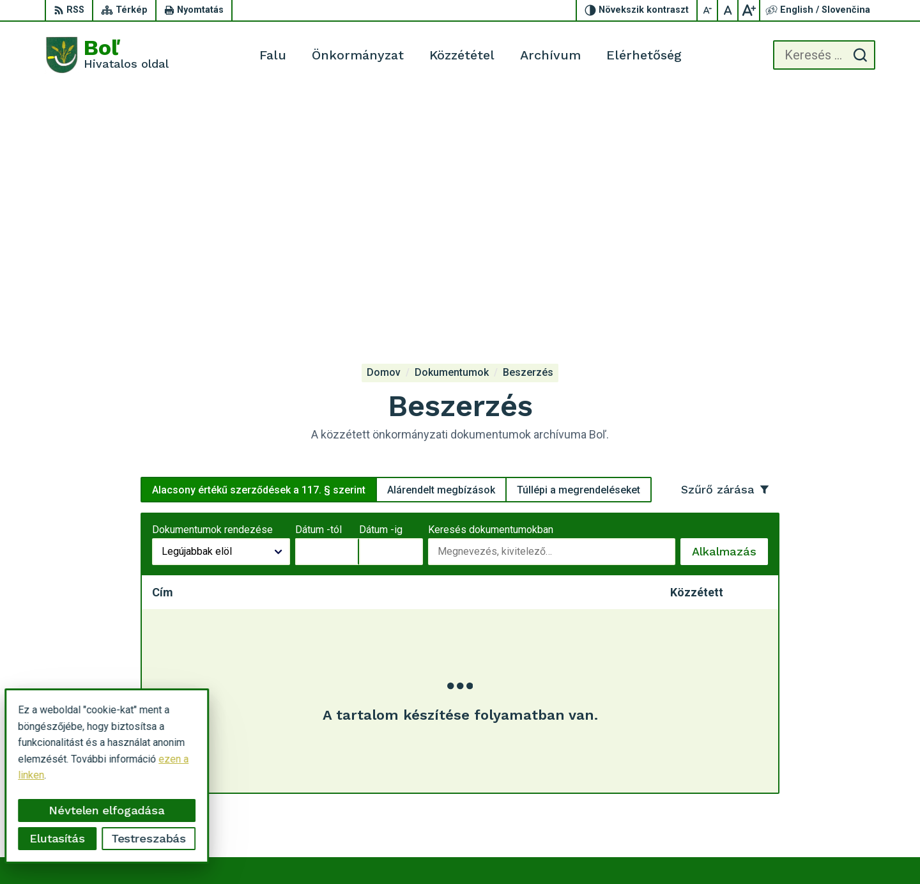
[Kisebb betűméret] (708, 10)
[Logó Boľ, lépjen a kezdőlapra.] (107, 55)
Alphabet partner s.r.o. (553, 850)
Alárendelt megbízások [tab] (441, 246)
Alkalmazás (730, 311)
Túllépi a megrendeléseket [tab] (578, 246)
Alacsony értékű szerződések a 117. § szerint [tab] (258, 246)
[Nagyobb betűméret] (749, 10)
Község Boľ (710, 850)
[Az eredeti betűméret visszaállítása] (728, 10)
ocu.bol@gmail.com (829, 792)
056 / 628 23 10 (822, 777)
